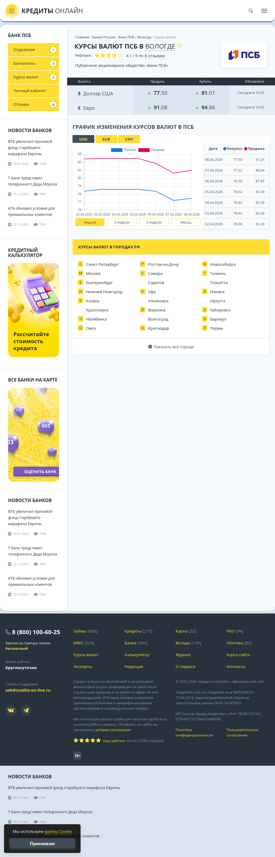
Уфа (151, 291)
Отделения (34, 50)
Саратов (156, 282)
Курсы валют (34, 77)
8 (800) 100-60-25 (36, 632)
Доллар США (96, 92)
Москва (93, 273)
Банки (130, 642)
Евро (87, 107)
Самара (155, 273)
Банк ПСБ (126, 37)
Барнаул (218, 319)
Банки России (103, 37)
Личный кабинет (29, 90)
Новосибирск (223, 264)
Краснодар (158, 328)
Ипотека (235, 642)
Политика (197, 732)
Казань (93, 300)
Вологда (144, 37)
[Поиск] (250, 10)
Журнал (183, 654)
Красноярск (97, 310)
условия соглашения (113, 729)
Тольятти (219, 282)
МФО (79, 642)
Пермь (216, 328)
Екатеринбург (99, 282)
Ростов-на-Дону (163, 264)
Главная (82, 37)
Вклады (183, 642)
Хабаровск (220, 310)
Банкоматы (34, 63)
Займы (80, 631)
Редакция (134, 666)
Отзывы (34, 104)
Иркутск (218, 300)
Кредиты (133, 631)
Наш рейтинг (114, 740)
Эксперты (83, 666)
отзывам (154, 55)
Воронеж (157, 310)
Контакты (236, 666)
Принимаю (42, 844)
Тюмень (218, 273)
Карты (182, 631)
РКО (231, 631)
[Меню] (264, 10)
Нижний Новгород (104, 291)
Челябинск (96, 319)
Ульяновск (158, 300)
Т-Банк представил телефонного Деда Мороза (50, 811)
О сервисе (186, 666)
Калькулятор (137, 654)
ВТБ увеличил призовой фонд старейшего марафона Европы (30, 147)
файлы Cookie (58, 831)
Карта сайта (238, 654)
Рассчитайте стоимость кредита (31, 341)
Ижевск (217, 291)
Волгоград (158, 319)
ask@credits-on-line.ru (27, 690)
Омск (91, 328)
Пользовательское (248, 732)
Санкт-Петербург (102, 264)
